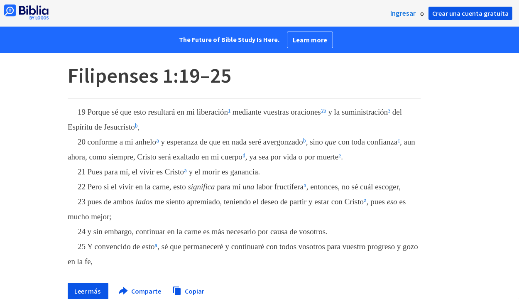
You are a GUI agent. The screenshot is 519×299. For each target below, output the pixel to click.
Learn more (310, 40)
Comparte (140, 291)
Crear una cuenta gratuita (470, 13)
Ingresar (403, 13)
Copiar (188, 290)
